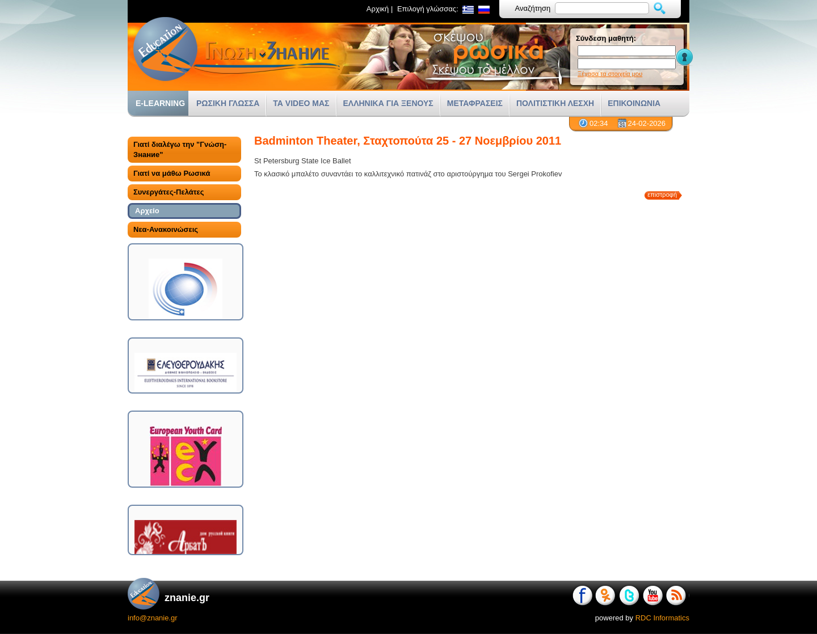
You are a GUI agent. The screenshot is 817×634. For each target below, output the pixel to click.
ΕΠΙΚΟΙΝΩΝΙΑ (634, 103)
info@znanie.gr (153, 618)
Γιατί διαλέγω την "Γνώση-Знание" (179, 149)
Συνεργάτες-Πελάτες (168, 192)
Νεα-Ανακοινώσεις (165, 229)
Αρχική (378, 9)
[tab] (184, 150)
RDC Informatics (662, 618)
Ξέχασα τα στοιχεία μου (610, 73)
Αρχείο (147, 210)
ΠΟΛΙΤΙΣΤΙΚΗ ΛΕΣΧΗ (555, 103)
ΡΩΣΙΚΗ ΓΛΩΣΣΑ (227, 103)
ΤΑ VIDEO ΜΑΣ (301, 103)
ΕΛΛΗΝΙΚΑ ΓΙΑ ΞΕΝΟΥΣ (388, 103)
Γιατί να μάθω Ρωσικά (171, 173)
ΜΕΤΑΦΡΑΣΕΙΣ (475, 103)
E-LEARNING (160, 103)
